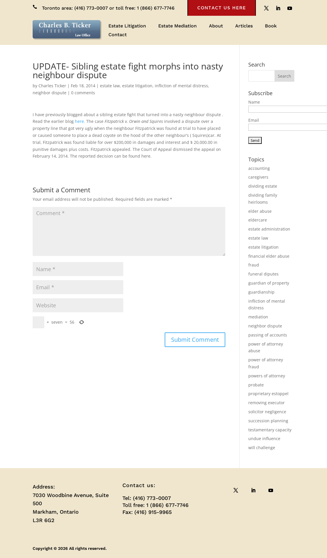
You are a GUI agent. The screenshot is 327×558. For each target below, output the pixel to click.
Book (271, 26)
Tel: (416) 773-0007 (146, 498)
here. (80, 121)
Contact (117, 35)
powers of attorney (266, 376)
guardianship (261, 292)
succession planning (268, 420)
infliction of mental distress (181, 85)
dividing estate (262, 186)
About (216, 26)
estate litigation (137, 85)
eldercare (257, 220)
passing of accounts (267, 335)
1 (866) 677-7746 (156, 8)
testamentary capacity (269, 430)
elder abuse (260, 211)
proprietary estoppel (268, 393)
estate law (110, 85)
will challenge (261, 447)
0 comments (83, 92)
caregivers (258, 177)
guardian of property (268, 283)
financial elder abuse (268, 256)
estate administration (269, 229)
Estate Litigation (127, 26)
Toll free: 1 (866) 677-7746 (155, 505)
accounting (259, 168)
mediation (258, 317)
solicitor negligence (267, 411)
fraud (253, 265)
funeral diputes (263, 274)
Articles (244, 26)
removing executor (266, 402)
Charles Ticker (52, 85)
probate (256, 385)
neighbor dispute (49, 92)
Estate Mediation (177, 26)
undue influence (264, 438)
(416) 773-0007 (91, 8)
